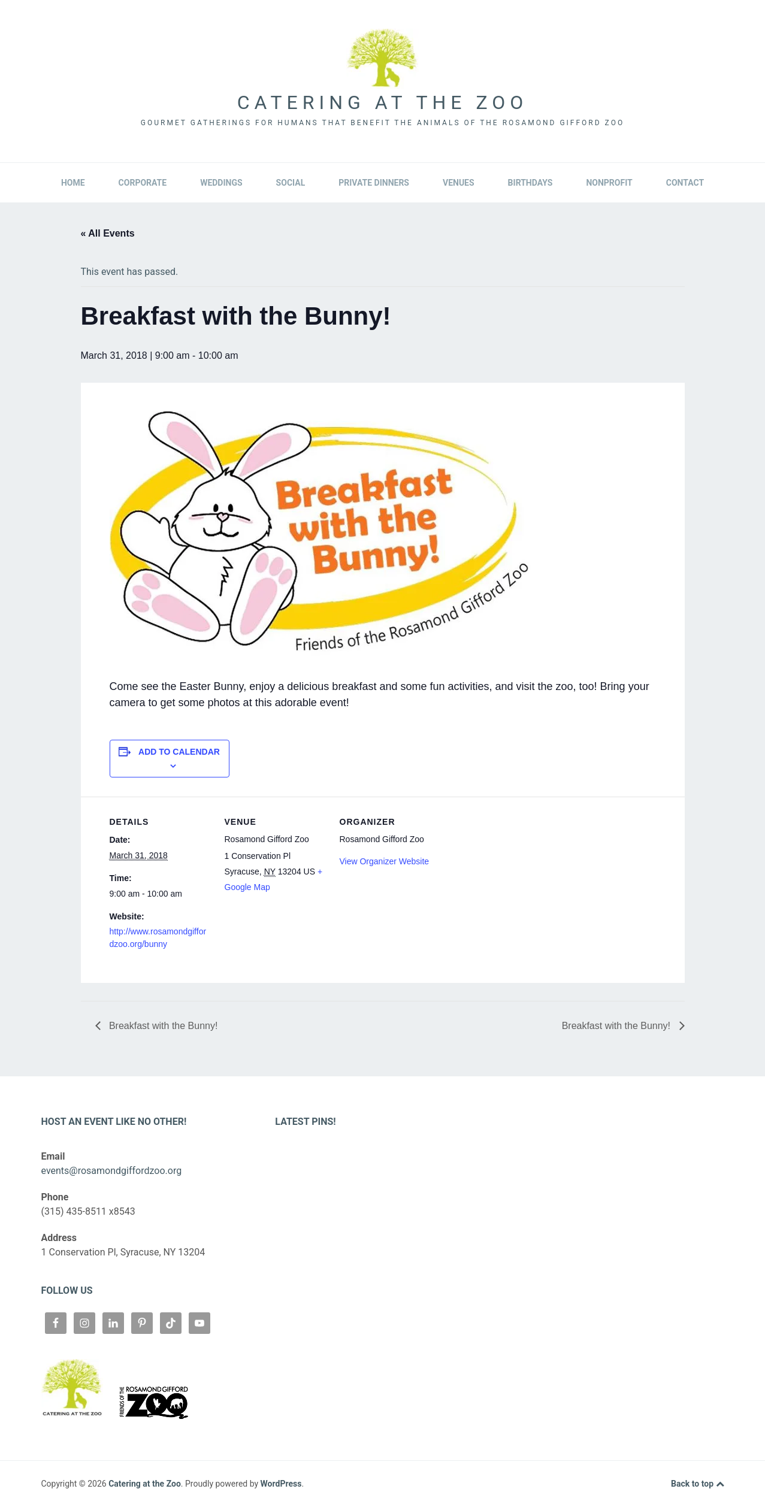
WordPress (281, 1483)
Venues (458, 182)
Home (73, 182)
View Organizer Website (385, 861)
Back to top (697, 1484)
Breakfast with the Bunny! (162, 1026)
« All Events (108, 233)
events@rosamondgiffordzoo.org (111, 1170)
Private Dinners (373, 182)
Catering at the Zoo (382, 102)
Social (291, 182)
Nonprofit (609, 182)
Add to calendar (179, 751)
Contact (685, 182)
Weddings (221, 182)
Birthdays (530, 182)
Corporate (143, 182)
